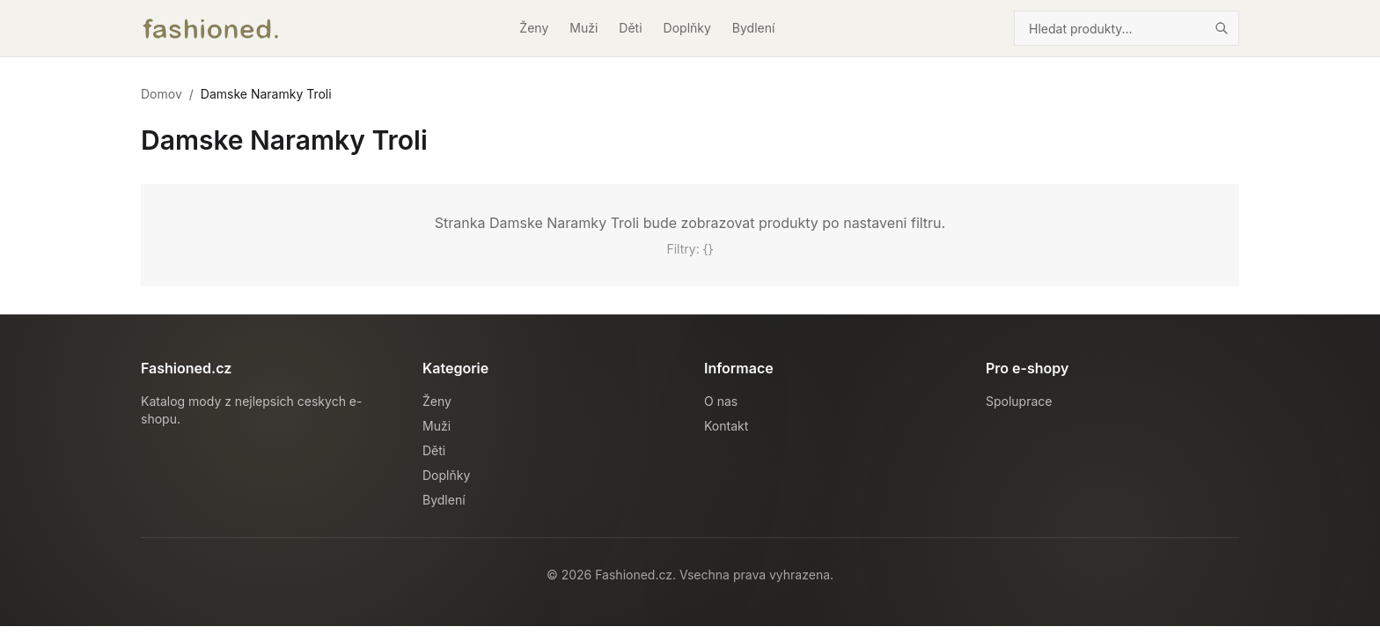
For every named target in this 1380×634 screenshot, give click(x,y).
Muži (583, 27)
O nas (721, 401)
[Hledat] (1222, 28)
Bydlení (753, 27)
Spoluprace (1019, 401)
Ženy (533, 27)
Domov (161, 93)
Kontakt (726, 425)
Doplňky (687, 27)
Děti (630, 27)
